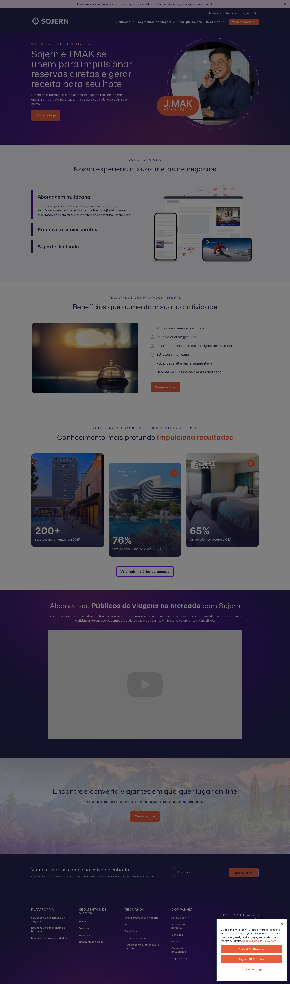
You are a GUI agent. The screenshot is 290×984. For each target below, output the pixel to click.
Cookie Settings (252, 969)
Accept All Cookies (252, 948)
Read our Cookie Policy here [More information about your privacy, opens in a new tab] (259, 940)
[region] (251, 950)
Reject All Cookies (251, 959)
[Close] (282, 924)
